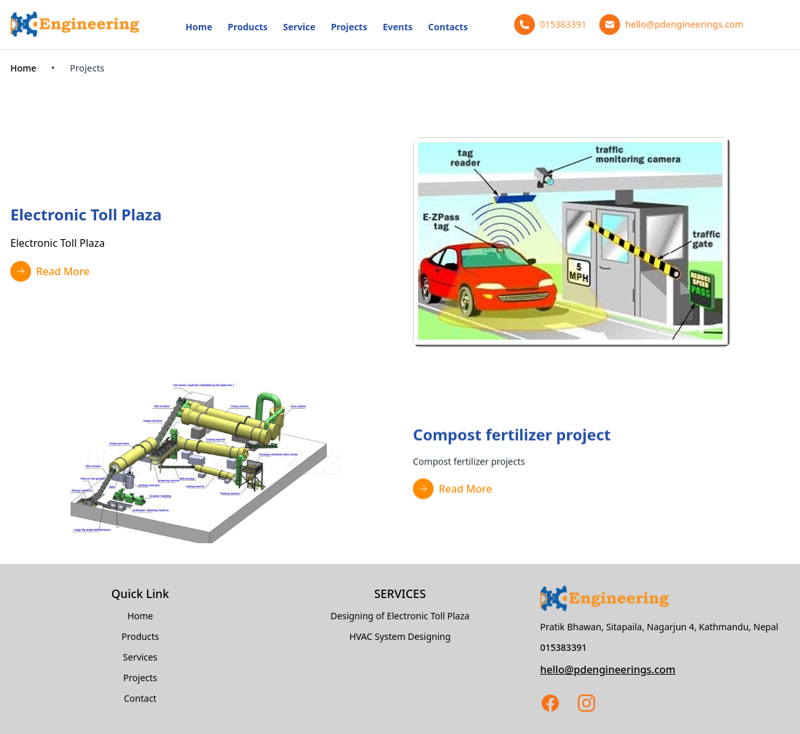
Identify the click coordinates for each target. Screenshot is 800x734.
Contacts (448, 27)
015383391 (563, 647)
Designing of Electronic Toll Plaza (399, 616)
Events (397, 27)
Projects (349, 27)
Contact (140, 698)
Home (199, 27)
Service (299, 27)
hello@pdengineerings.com (607, 669)
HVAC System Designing (399, 636)
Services (140, 657)
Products (248, 27)
